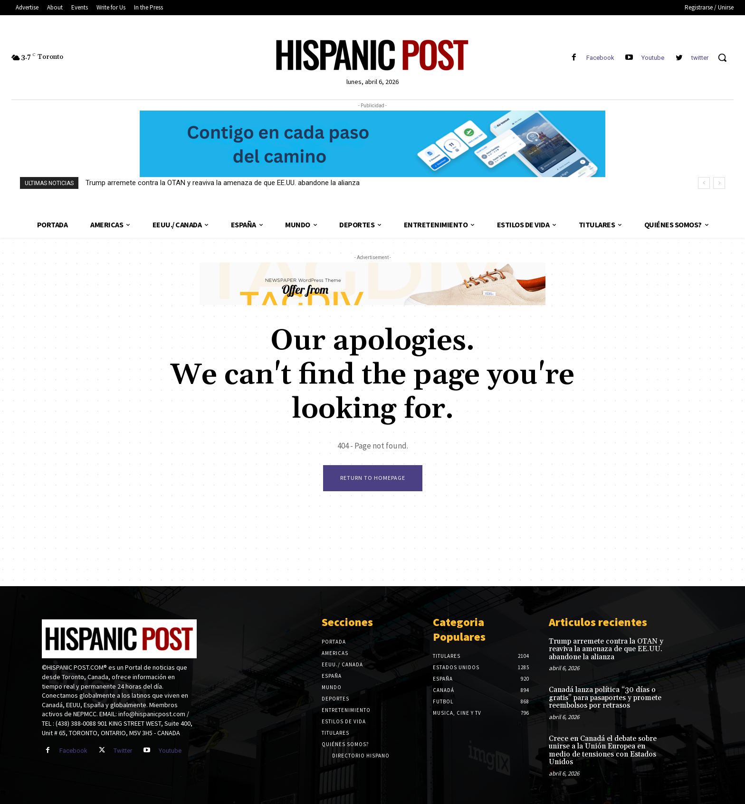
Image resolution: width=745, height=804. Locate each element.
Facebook (600, 57)
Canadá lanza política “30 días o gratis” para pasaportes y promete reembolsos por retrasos (605, 697)
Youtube (652, 57)
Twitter (123, 750)
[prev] (704, 183)
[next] (719, 183)
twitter (699, 57)
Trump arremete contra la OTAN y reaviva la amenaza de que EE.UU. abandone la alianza (223, 182)
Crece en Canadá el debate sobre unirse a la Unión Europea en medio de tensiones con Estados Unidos (603, 750)
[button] (722, 57)
